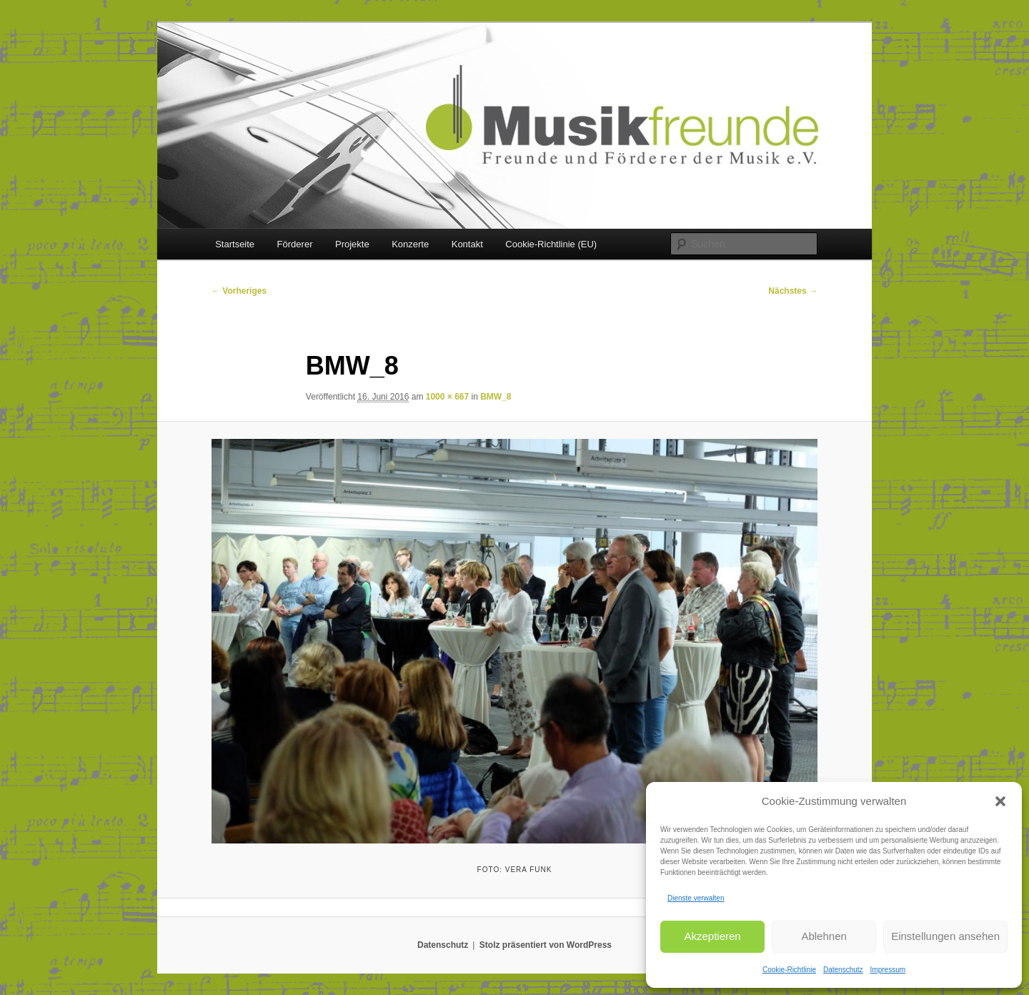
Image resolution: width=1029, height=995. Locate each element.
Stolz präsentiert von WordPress (545, 945)
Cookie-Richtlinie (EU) (551, 244)
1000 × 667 (447, 397)
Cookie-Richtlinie (789, 970)
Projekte (352, 244)
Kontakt (467, 244)
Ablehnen (823, 936)
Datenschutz (843, 970)
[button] (1000, 801)
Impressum (887, 970)
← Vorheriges (239, 291)
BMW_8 (495, 397)
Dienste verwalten (695, 898)
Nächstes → (792, 291)
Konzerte (410, 244)
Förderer (295, 244)
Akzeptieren (712, 936)
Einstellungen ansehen (945, 936)
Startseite (234, 244)
